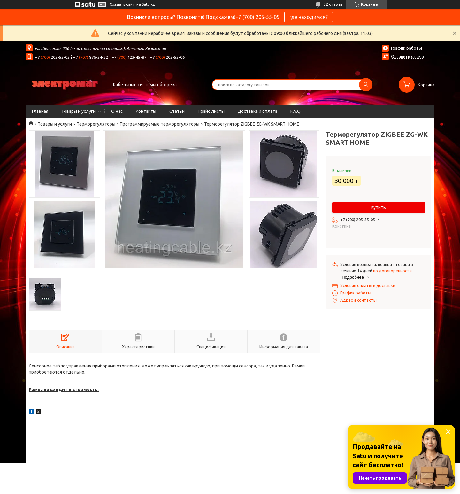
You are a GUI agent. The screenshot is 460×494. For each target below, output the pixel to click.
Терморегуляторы (96, 124)
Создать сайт (122, 4)
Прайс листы (211, 111)
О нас (117, 111)
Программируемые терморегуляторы (159, 124)
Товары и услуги (78, 111)
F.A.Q (295, 111)
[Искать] (365, 84)
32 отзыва (333, 4)
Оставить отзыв (407, 56)
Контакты (146, 111)
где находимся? (308, 17)
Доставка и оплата (257, 111)
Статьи (177, 111)
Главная (40, 111)
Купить (378, 207)
